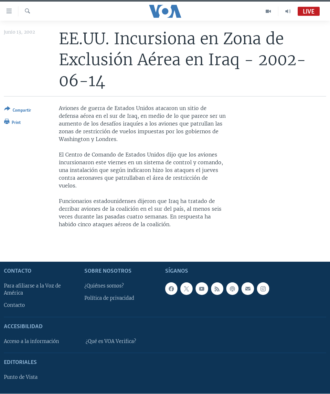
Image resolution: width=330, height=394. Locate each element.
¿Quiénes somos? (104, 286)
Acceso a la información (31, 341)
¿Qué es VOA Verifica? (111, 341)
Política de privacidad (109, 298)
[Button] (17, 110)
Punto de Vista (20, 377)
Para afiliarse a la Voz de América (32, 289)
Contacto (14, 305)
